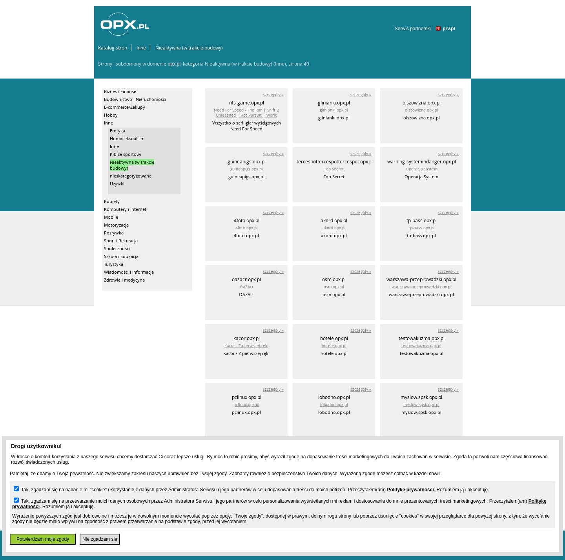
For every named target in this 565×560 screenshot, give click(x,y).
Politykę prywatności (410, 489)
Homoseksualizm (127, 138)
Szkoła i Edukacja (121, 256)
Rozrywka (114, 233)
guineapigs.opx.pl (246, 169)
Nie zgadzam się (99, 539)
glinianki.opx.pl (334, 110)
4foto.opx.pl (246, 228)
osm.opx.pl (334, 286)
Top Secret (334, 169)
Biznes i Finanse (120, 91)
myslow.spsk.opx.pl (421, 404)
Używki (117, 184)
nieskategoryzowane (130, 176)
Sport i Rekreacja (121, 240)
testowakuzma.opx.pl (421, 345)
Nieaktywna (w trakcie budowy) (189, 47)
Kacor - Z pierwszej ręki (246, 345)
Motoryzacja (116, 225)
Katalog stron (112, 47)
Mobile (111, 217)
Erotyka (117, 131)
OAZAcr (246, 286)
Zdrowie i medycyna (124, 280)
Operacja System (421, 169)
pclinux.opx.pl (246, 404)
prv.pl (449, 28)
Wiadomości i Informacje (129, 272)
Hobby (111, 115)
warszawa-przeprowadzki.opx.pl (422, 286)
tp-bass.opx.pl (421, 228)
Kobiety (112, 201)
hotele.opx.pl (334, 345)
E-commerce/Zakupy (124, 107)
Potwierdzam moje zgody (42, 539)
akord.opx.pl (334, 228)
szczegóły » (273, 94)
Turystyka (113, 264)
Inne (141, 47)
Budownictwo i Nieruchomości (135, 99)
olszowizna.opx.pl (421, 110)
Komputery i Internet (125, 209)
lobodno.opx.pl (334, 404)
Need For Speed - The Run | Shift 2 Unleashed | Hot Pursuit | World (246, 113)
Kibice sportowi (125, 154)
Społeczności (117, 248)
